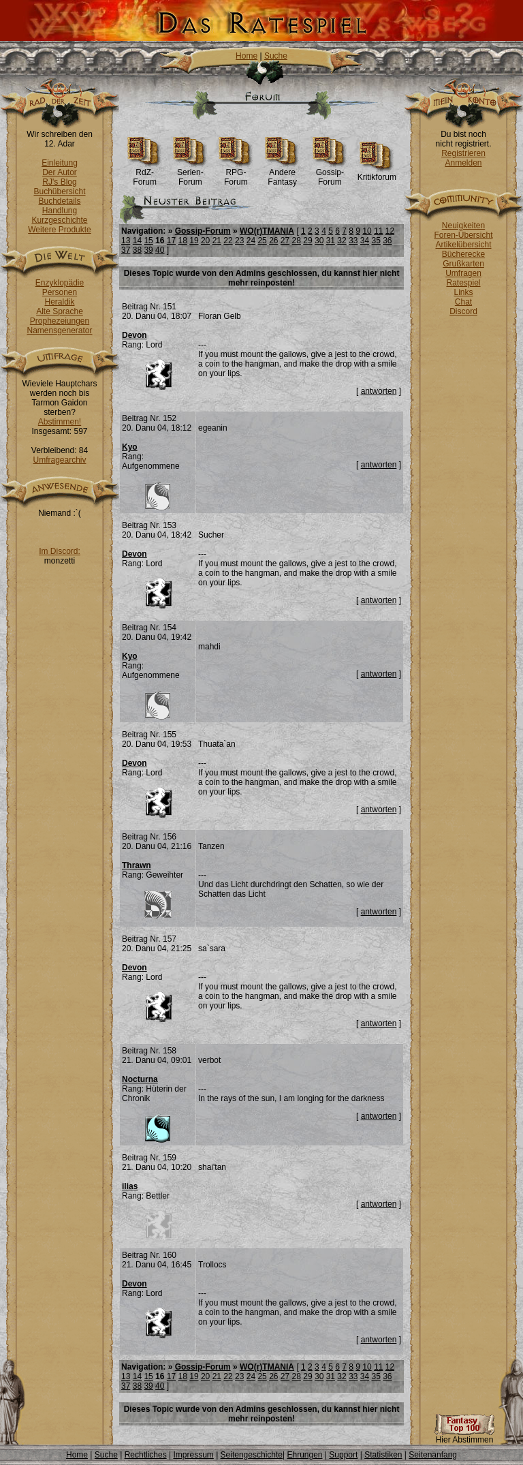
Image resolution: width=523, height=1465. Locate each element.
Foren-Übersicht (463, 235)
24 (251, 240)
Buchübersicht (59, 191)
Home (246, 56)
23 (239, 240)
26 (273, 240)
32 (341, 240)
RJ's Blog (59, 182)
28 (296, 240)
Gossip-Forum (330, 173)
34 (364, 240)
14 (137, 240)
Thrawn (136, 865)
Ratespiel (463, 283)
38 (137, 250)
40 (159, 250)
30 (319, 240)
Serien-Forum (190, 173)
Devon (134, 335)
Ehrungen (304, 1455)
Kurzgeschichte (59, 220)
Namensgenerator (59, 330)
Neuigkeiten (463, 225)
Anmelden (463, 163)
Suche (275, 56)
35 (375, 240)
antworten (379, 391)
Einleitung (60, 163)
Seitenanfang (433, 1455)
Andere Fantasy (282, 173)
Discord (463, 311)
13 (125, 240)
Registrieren (463, 153)
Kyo (130, 447)
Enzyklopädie (59, 283)
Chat (463, 302)
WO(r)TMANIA (267, 231)
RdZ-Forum (144, 173)
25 (261, 240)
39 (148, 250)
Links (463, 292)
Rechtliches (146, 1455)
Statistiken (383, 1455)
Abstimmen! (59, 422)
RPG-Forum (236, 173)
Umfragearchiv (59, 460)
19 (193, 240)
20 (205, 240)
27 (285, 240)
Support (343, 1455)
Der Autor (59, 172)
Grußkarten (463, 263)
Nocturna (140, 1079)
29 (307, 240)
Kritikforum (377, 173)
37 (125, 250)
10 (366, 231)
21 (216, 240)
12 (389, 231)
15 (148, 240)
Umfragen (463, 273)
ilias (130, 1186)
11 (378, 231)
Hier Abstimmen (464, 1436)
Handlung (59, 210)
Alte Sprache (59, 311)
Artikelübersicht (463, 244)
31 (330, 240)
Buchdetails (59, 201)
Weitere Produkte (59, 229)
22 (227, 240)
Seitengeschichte (252, 1455)
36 (387, 240)
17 (171, 240)
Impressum (193, 1455)
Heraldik (59, 302)
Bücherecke (463, 254)
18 (182, 240)
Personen (59, 292)
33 (353, 240)
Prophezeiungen (59, 321)
